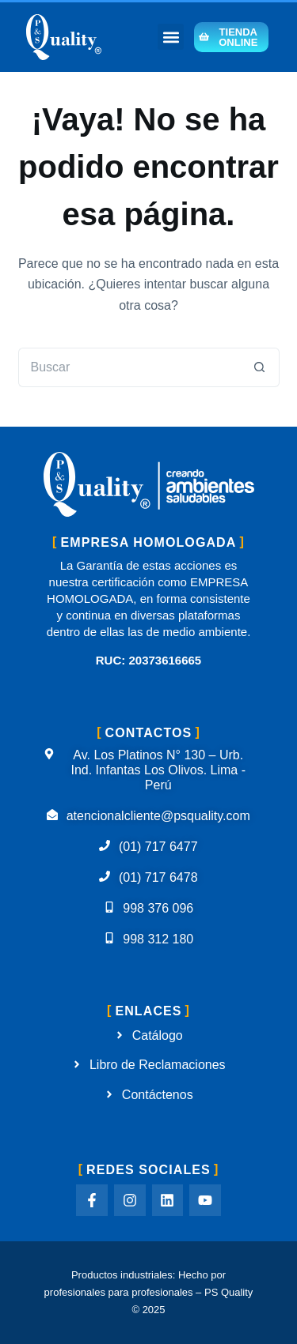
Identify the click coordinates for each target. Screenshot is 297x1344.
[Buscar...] (129, 367)
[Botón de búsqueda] (260, 367)
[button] (171, 37)
